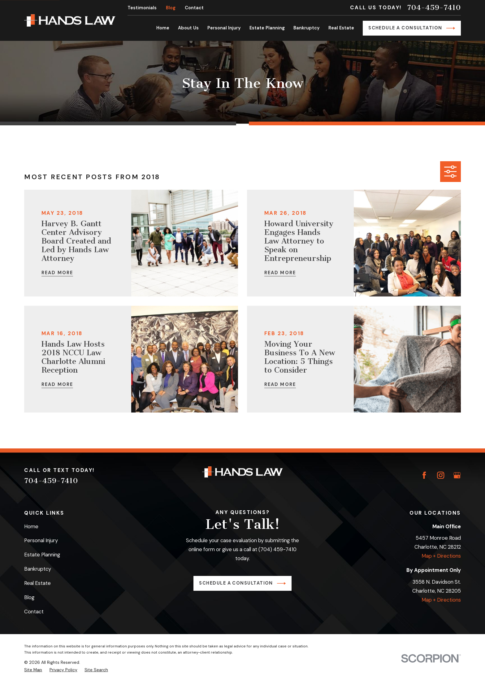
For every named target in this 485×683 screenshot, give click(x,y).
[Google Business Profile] (457, 475)
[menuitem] (33, 669)
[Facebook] (424, 475)
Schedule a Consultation (411, 28)
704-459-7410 (434, 7)
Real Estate (37, 583)
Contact (194, 8)
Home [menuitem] (162, 28)
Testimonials (142, 8)
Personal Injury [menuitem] (224, 28)
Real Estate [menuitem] (341, 28)
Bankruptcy (37, 568)
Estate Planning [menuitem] (267, 28)
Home (31, 526)
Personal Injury (41, 540)
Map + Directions (441, 555)
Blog (170, 8)
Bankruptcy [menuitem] (306, 28)
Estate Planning (42, 554)
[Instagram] (440, 475)
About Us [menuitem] (188, 28)
